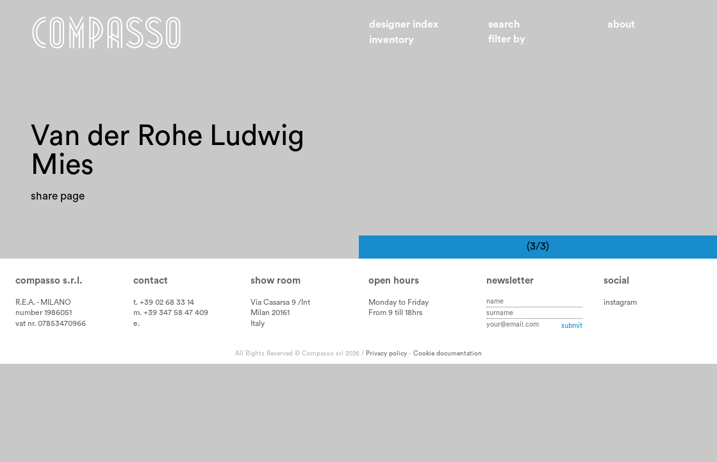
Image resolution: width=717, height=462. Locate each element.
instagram (620, 318)
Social (616, 297)
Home (106, 32)
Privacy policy (386, 369)
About (621, 24)
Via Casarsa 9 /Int (280, 318)
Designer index (404, 24)
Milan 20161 (270, 328)
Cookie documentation (447, 369)
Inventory (391, 40)
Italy (258, 339)
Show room (276, 297)
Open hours (393, 297)
